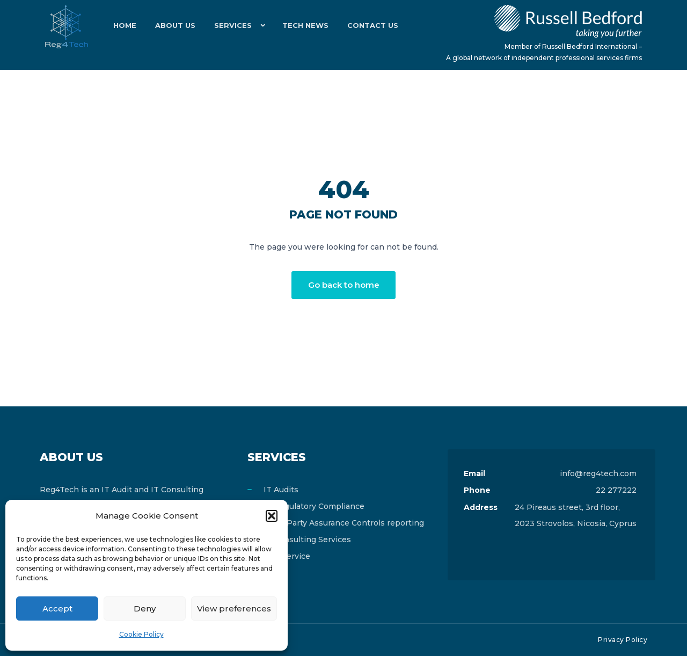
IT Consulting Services (307, 539)
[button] (271, 516)
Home (123, 27)
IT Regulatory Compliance (314, 506)
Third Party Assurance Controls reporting (344, 523)
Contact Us (362, 27)
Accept (57, 608)
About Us (171, 27)
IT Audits (281, 489)
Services (226, 27)
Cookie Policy (141, 634)
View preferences (234, 608)
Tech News (298, 27)
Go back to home (343, 285)
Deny (145, 608)
